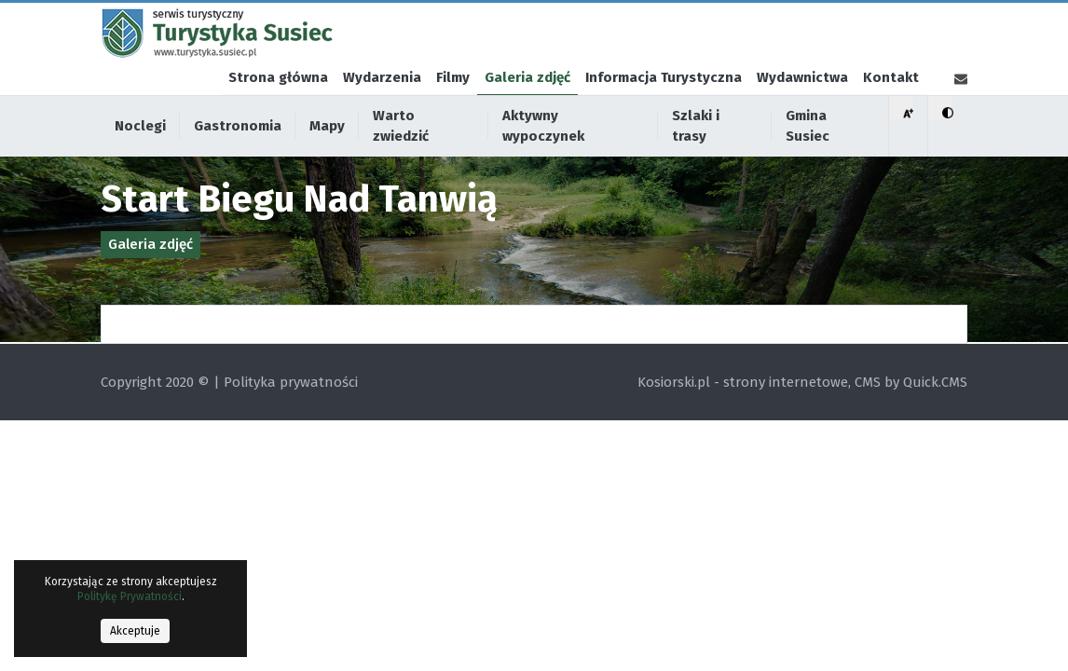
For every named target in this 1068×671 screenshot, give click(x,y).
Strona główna (278, 106)
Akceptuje (135, 630)
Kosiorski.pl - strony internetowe (742, 382)
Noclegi (140, 154)
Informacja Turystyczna (663, 106)
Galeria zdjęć (527, 106)
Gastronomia (237, 154)
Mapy (327, 154)
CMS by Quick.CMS (911, 382)
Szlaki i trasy (695, 155)
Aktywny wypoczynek (543, 155)
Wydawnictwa (802, 106)
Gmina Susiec (807, 155)
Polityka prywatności (291, 382)
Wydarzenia (382, 106)
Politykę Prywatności (129, 596)
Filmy (453, 106)
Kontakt (891, 106)
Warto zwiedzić (401, 155)
